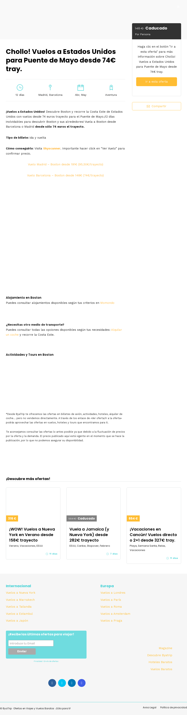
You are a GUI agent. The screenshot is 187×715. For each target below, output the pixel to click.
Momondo (107, 303)
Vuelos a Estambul (19, 613)
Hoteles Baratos (160, 662)
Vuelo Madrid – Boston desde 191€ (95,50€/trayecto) (65, 164)
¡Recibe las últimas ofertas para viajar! (41, 635)
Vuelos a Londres (112, 592)
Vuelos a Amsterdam (115, 613)
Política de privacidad (173, 707)
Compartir (156, 106)
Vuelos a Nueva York (20, 592)
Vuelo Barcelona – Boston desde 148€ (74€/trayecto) (65, 175)
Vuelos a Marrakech (20, 600)
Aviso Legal (149, 707)
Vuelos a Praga (111, 620)
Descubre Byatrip (159, 655)
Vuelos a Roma (111, 606)
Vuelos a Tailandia (19, 606)
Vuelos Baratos (161, 669)
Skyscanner (51, 148)
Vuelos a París (110, 600)
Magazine (165, 648)
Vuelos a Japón (17, 620)
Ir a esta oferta (156, 81)
